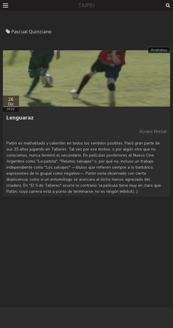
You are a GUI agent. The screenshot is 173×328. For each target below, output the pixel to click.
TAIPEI (86, 5)
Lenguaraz (20, 118)
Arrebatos (159, 50)
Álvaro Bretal (153, 131)
